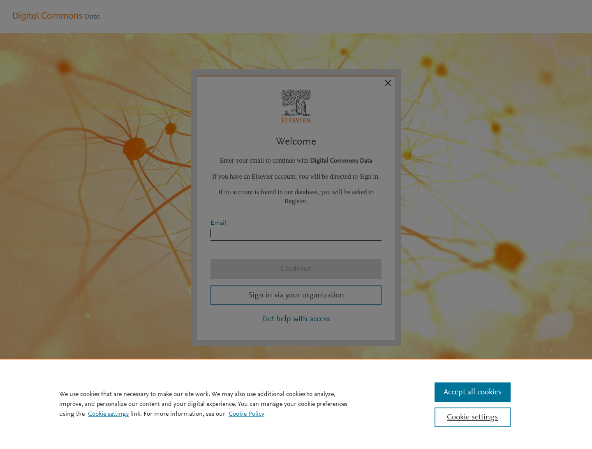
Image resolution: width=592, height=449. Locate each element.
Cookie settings (108, 414)
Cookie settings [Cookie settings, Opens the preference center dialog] (472, 417)
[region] (296, 404)
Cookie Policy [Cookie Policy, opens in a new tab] (246, 414)
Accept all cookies (473, 392)
